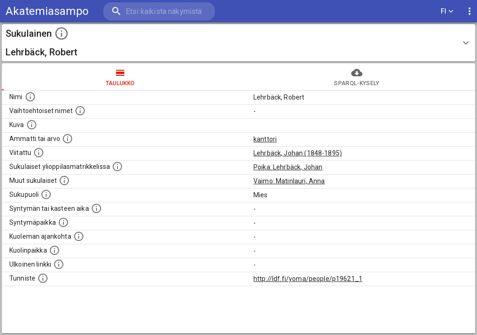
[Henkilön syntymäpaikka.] (63, 222)
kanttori (265, 139)
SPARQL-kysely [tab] (356, 76)
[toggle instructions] (61, 33)
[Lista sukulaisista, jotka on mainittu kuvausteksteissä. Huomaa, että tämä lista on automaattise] (64, 180)
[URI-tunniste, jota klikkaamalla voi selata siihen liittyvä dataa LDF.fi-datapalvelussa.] (42, 278)
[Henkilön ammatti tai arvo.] (67, 138)
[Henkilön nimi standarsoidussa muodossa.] (30, 96)
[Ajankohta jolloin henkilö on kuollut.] (78, 236)
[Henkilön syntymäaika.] (96, 208)
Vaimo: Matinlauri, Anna (289, 181)
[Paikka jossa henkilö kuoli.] (54, 250)
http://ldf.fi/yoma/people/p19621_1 (307, 278)
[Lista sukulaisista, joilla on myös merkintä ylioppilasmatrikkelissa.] (117, 166)
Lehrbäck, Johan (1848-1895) (297, 153)
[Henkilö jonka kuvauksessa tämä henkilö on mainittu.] (38, 152)
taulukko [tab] (120, 76)
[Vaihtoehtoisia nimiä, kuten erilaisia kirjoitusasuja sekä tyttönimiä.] (80, 110)
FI (447, 11)
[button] (238, 42)
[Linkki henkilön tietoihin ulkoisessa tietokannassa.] (58, 264)
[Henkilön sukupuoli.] (46, 194)
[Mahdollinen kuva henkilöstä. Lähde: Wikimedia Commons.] (31, 124)
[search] (158, 11)
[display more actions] (469, 11)
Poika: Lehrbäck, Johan (287, 167)
